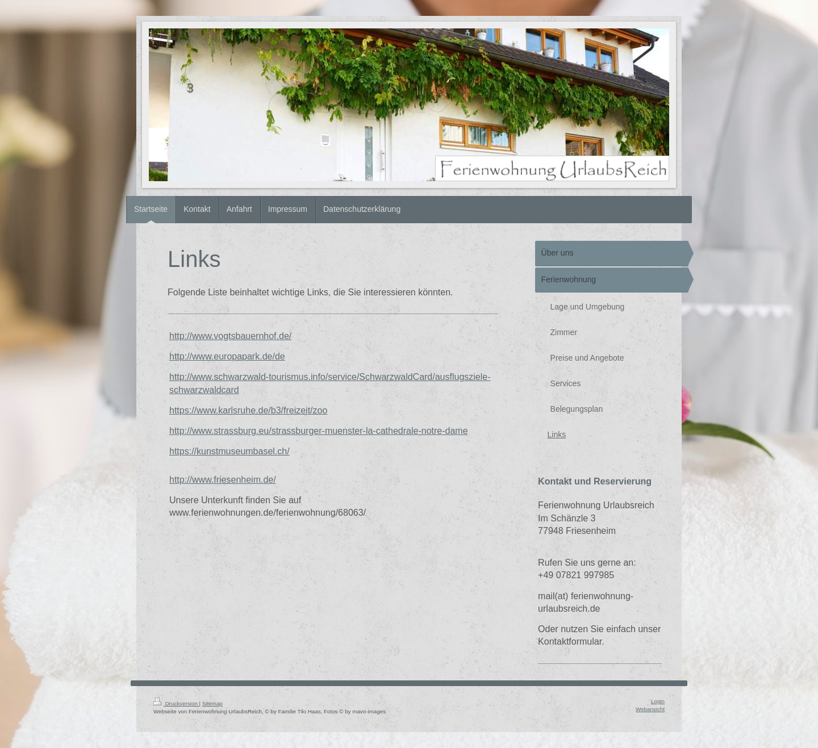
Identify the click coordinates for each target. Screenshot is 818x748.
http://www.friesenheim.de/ (222, 479)
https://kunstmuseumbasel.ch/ (229, 451)
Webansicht (650, 709)
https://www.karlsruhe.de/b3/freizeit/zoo (248, 410)
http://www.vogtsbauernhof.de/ (230, 336)
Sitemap (212, 703)
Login (658, 701)
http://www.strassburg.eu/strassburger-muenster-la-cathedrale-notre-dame (318, 431)
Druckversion (176, 703)
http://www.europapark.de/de (227, 356)
